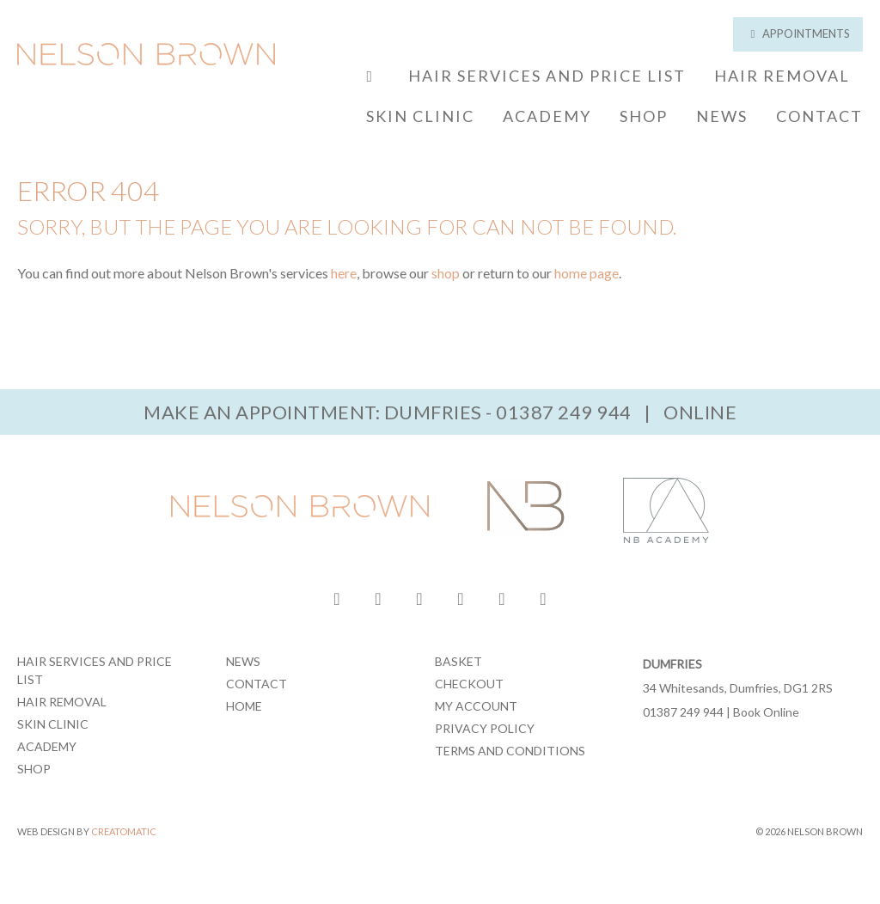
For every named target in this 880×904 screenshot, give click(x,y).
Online (699, 412)
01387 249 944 (564, 412)
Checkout (469, 683)
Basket (458, 661)
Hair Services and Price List (547, 75)
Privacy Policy (485, 728)
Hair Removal (782, 75)
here (344, 273)
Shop (644, 116)
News (722, 116)
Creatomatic (123, 831)
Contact (819, 116)
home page (586, 273)
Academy (547, 116)
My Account (476, 706)
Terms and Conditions (510, 750)
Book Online (766, 712)
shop (445, 273)
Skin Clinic (420, 116)
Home (244, 706)
